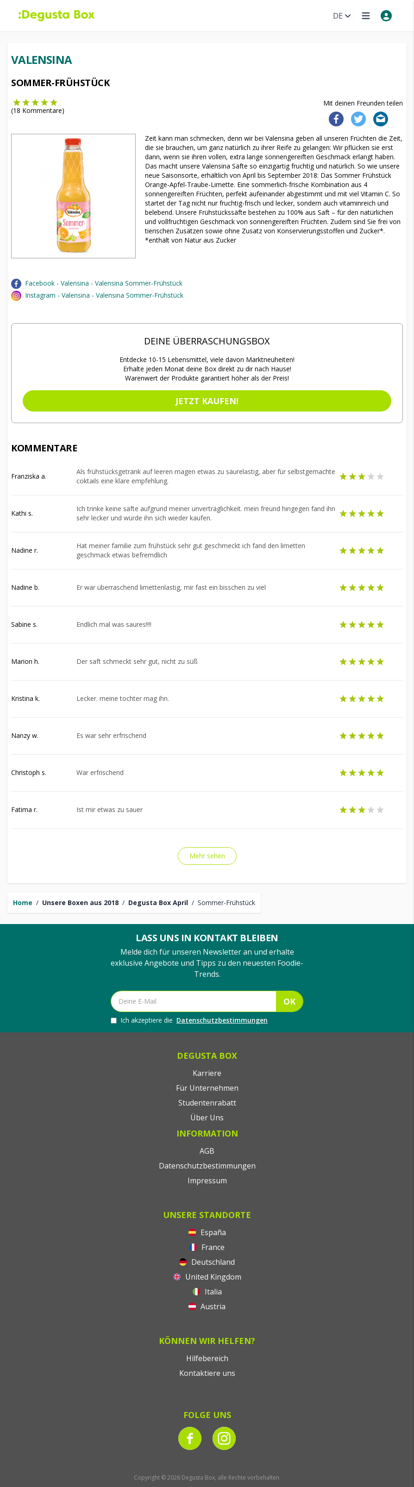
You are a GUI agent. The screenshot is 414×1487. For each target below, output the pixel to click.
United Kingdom (207, 1277)
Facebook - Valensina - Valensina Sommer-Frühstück (103, 283)
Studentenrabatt (207, 1103)
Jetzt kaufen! (207, 400)
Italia (207, 1292)
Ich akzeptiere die (189, 1020)
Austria (207, 1306)
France (207, 1247)
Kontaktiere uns (207, 1373)
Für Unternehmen (207, 1088)
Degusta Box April (158, 902)
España (207, 1232)
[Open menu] (366, 15)
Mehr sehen (207, 855)
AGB (207, 1151)
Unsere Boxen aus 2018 (80, 902)
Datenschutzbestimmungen (222, 1020)
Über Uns (207, 1117)
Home (22, 902)
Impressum (207, 1180)
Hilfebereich (207, 1358)
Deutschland (207, 1262)
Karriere (207, 1073)
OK (289, 1001)
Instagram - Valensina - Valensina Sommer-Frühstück (104, 295)
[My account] (386, 16)
